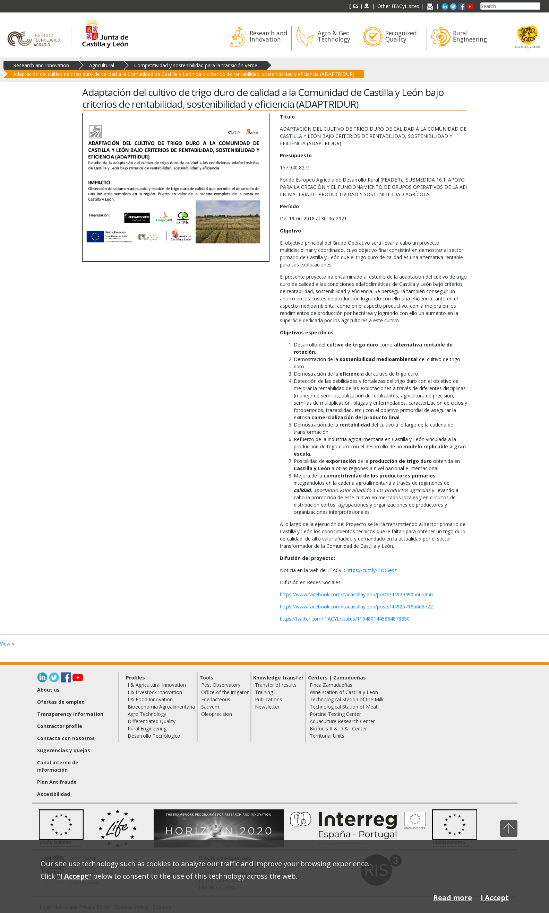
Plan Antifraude (57, 782)
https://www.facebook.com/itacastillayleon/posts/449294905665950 (356, 594)
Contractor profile (59, 726)
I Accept (495, 897)
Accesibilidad (53, 794)
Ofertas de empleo (61, 702)
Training (264, 692)
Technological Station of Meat (344, 706)
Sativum (210, 706)
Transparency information (70, 714)
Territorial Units (327, 735)
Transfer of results (276, 685)
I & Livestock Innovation (155, 692)
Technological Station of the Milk (347, 699)
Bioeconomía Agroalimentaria (161, 706)
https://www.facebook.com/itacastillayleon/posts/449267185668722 (356, 606)
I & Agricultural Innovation (157, 685)
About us (48, 689)
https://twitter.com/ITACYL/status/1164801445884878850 (345, 618)
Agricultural (101, 65)
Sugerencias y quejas (63, 750)
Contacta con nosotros (66, 738)
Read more (452, 897)
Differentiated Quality (151, 721)
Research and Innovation (41, 65)
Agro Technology (147, 714)
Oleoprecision (216, 714)
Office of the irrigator (225, 692)
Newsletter (267, 706)
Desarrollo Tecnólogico (154, 735)
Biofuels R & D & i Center (338, 728)
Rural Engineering (147, 728)
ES (356, 6)
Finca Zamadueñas (331, 685)
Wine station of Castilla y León (344, 692)
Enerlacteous (215, 699)
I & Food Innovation (150, 699)
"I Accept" (74, 876)
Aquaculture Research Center (342, 721)
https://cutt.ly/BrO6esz (371, 570)
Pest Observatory (220, 685)
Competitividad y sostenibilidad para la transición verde (195, 65)
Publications (268, 699)
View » (7, 643)
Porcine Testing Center (335, 714)
